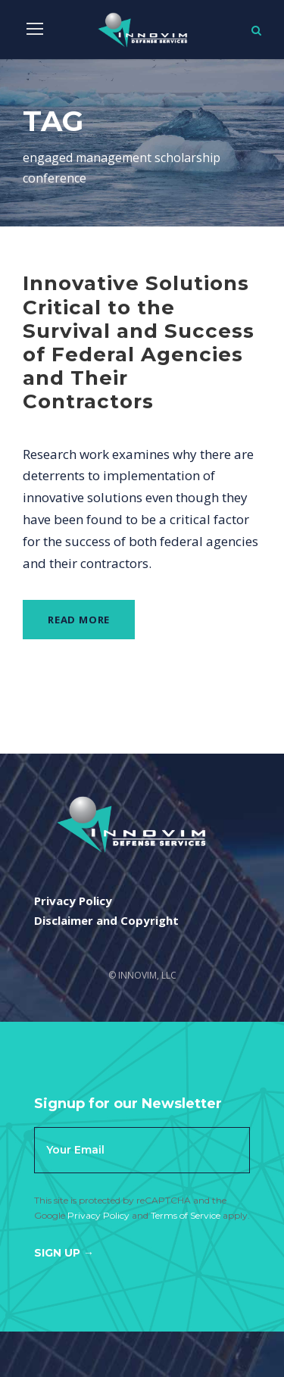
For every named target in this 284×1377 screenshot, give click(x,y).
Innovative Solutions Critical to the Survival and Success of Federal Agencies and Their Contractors (138, 342)
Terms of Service (185, 1215)
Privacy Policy (98, 1215)
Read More (79, 619)
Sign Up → (64, 1253)
